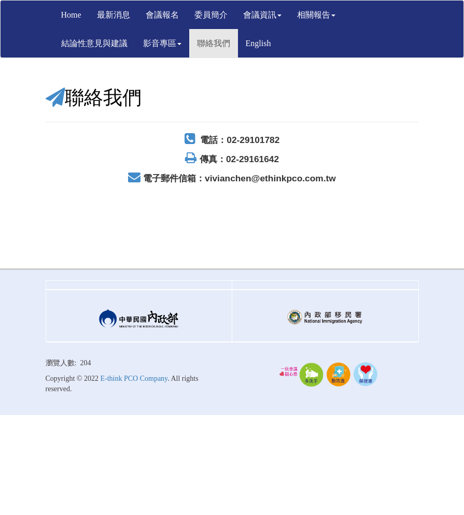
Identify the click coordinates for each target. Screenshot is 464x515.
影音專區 (162, 43)
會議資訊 (262, 14)
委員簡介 (211, 14)
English (258, 43)
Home (71, 14)
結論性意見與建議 (94, 43)
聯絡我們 (213, 43)
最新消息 (113, 14)
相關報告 (316, 14)
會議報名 (162, 14)
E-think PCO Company (133, 378)
